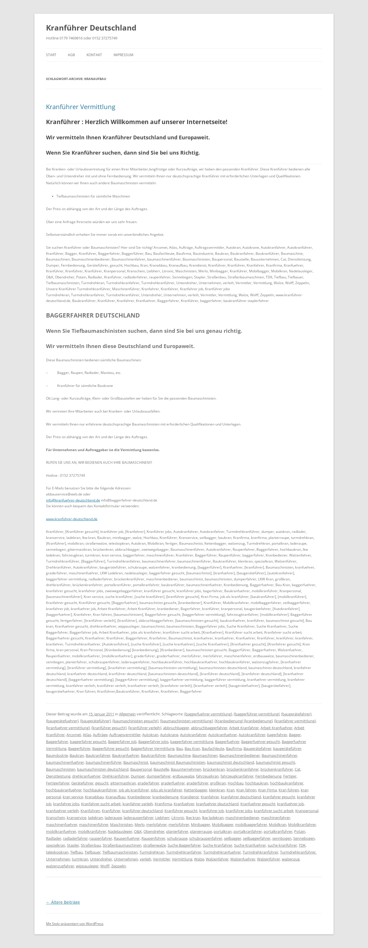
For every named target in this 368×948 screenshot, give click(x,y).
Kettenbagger (195, 790)
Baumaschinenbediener (239, 755)
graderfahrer (148, 783)
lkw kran (193, 817)
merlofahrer (156, 824)
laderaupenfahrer (139, 817)
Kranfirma (163, 803)
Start (51, 54)
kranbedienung (165, 796)
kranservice (76, 817)
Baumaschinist (135, 762)
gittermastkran (123, 783)
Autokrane (169, 734)
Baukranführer (153, 755)
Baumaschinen (205, 755)
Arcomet (73, 734)
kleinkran (217, 790)
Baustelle (161, 769)
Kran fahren (246, 790)
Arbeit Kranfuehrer (276, 727)
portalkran (223, 831)
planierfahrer (177, 831)
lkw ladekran (213, 817)
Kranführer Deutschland (91, 27)
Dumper (138, 776)
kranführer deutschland (142, 810)
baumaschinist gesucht (275, 762)
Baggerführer (79, 748)
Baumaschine (179, 755)
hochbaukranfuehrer (64, 790)
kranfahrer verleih (137, 803)
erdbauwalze (183, 776)
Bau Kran (192, 748)
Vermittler (161, 859)
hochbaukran (256, 783)
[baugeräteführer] (95, 720)
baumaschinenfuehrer (65, 762)
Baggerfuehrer (227, 741)
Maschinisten (121, 824)
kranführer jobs (239, 810)
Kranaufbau (116, 796)
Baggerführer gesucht (110, 748)
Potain (299, 831)
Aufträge (100, 734)
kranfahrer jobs (66, 803)
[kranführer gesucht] (108, 727)
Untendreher (101, 859)
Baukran (77, 755)
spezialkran (55, 845)
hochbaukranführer (100, 790)
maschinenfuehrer (61, 824)
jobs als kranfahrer (166, 790)
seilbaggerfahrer (257, 838)
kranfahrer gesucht (279, 796)
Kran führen (289, 790)
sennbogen (282, 838)
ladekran (95, 817)
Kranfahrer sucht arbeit (101, 803)
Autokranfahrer (193, 734)
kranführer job (211, 810)
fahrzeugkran (207, 776)
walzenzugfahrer (60, 866)
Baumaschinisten (60, 769)
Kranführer (111, 810)
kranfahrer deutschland (241, 796)
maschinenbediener (242, 817)
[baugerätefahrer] (296, 714)
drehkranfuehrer (86, 776)
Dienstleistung (58, 776)
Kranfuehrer (184, 803)
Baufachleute (213, 748)
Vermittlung (182, 859)
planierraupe (201, 831)
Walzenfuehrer (242, 859)
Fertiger (289, 776)
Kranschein (55, 817)
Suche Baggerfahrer (184, 845)
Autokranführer (252, 734)
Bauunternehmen (186, 769)
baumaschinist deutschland (230, 762)
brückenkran (214, 769)
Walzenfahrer (217, 859)
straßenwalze (154, 845)
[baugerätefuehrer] (62, 720)
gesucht (102, 783)
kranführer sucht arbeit (274, 810)
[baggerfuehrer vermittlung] (208, 714)
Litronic (177, 817)
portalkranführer (278, 831)
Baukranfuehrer (125, 755)
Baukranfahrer (98, 755)
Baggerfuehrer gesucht (260, 741)
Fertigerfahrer (58, 783)
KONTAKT (94, 54)
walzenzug (291, 859)
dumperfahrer (159, 776)
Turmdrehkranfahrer (184, 852)
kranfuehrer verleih (62, 810)
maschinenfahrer (275, 817)
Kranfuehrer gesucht (257, 803)
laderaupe (113, 817)
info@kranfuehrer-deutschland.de (73, 500)
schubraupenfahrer (205, 838)
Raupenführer (153, 838)
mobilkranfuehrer (61, 831)
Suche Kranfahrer (217, 845)
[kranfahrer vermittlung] (295, 720)
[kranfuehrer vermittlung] (68, 727)
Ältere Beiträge (63, 902)
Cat (297, 769)
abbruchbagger (176, 727)
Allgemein (127, 714)
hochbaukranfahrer (286, 783)
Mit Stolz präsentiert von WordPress (74, 923)
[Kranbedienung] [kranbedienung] (243, 720)
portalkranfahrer (247, 831)
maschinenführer (93, 824)
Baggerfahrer (57, 741)
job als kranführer (134, 790)
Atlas (87, 734)
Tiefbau (76, 852)
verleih (145, 859)
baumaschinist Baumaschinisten (177, 762)
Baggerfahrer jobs (153, 741)
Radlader (53, 838)
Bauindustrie (57, 755)
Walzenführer (268, 859)
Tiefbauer (93, 852)
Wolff (105, 866)
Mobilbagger (222, 824)
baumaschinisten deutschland (103, 769)
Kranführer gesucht (181, 810)
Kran (231, 790)
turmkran (80, 859)
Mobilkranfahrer (302, 824)
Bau (179, 748)
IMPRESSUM (123, 54)
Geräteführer (82, 783)
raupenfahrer (100, 838)
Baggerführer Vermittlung (153, 748)
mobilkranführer (92, 831)
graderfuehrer (173, 783)
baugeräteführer (287, 748)
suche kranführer (282, 845)
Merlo (140, 824)
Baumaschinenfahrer (279, 755)
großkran (218, 783)
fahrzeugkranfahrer (237, 776)
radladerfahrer (75, 838)
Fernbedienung (268, 776)
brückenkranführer (276, 769)
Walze (199, 859)
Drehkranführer (115, 776)
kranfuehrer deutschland (217, 803)
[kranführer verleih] (144, 727)
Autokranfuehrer (222, 734)
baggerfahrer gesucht (88, 741)
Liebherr (162, 817)
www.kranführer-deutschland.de (71, 518)
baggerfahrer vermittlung (191, 741)
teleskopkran (57, 852)
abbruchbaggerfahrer (209, 727)
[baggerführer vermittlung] (256, 714)
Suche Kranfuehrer (250, 845)
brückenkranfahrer (243, 769)
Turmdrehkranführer (260, 852)
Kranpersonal (306, 810)
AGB (71, 54)
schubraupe (177, 838)
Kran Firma (267, 790)
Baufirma (234, 748)
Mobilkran (277, 824)
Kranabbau (94, 796)
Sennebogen (304, 838)
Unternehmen (126, 859)
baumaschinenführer (104, 762)
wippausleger (87, 866)
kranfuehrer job (290, 803)
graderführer (197, 783)
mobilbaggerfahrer (251, 824)
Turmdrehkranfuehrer (222, 852)
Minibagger (200, 824)
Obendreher (153, 831)
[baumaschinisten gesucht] (135, 720)
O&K (138, 831)
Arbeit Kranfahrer (244, 727)
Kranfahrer (210, 796)
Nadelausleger (120, 831)
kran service (73, 796)
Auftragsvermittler (125, 734)
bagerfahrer (277, 734)
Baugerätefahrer (257, 748)
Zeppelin (118, 866)
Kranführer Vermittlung (80, 106)
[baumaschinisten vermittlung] (186, 720)
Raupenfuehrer (127, 838)
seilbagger (232, 838)
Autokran (150, 734)
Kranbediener (139, 796)
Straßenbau (91, 845)
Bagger (295, 734)
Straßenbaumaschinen (122, 845)
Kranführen (90, 810)
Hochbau (236, 783)
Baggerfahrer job (122, 741)
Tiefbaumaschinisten (120, 852)
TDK (302, 845)
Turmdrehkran (151, 852)
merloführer (178, 824)
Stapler (73, 845)
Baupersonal (141, 769)
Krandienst (189, 796)
